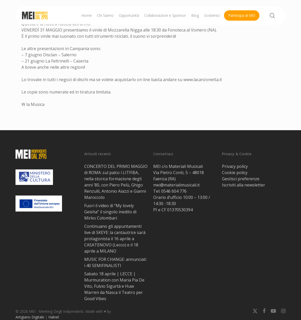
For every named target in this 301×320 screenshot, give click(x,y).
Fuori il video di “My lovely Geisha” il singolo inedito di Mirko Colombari (110, 212)
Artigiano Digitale (30, 317)
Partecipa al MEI (241, 15)
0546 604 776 (174, 191)
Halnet (53, 317)
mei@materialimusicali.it (176, 185)
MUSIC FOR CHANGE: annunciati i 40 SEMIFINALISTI (115, 262)
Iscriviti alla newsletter (243, 185)
